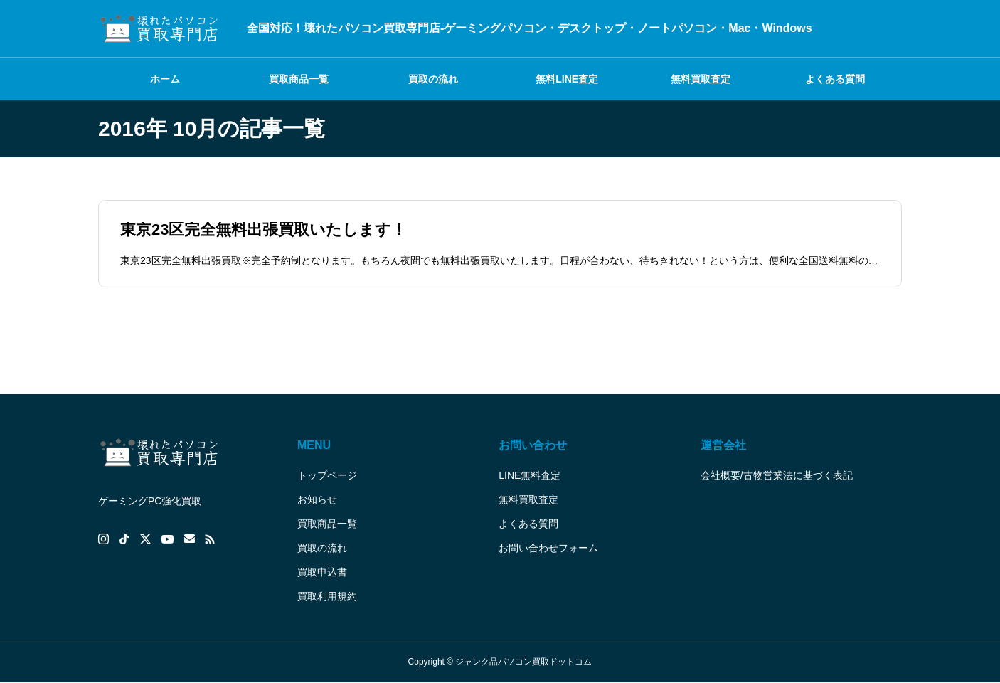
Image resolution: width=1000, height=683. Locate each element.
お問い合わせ (533, 445)
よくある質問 (835, 79)
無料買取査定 (700, 79)
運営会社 (723, 445)
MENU (314, 445)
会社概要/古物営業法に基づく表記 (777, 475)
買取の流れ (433, 79)
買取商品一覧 (299, 79)
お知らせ (317, 499)
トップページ (327, 475)
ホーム (165, 79)
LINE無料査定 (529, 475)
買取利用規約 (327, 596)
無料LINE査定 (567, 79)
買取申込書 (322, 572)
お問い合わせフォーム (548, 548)
